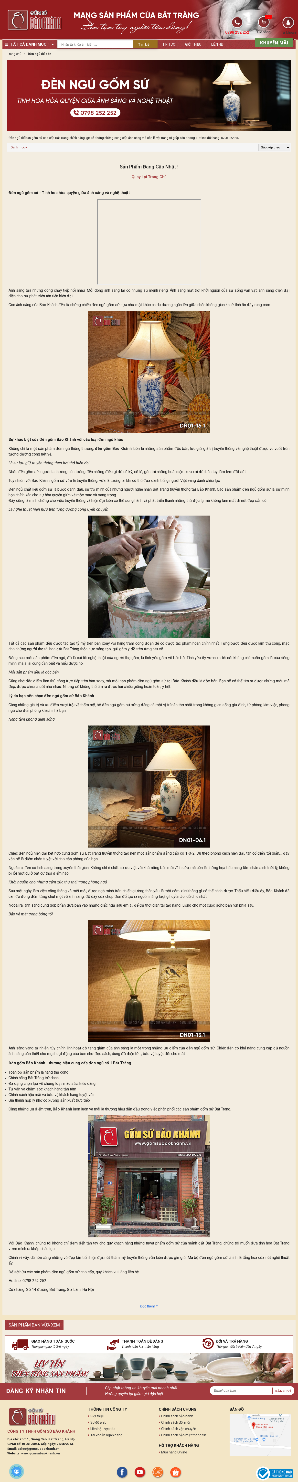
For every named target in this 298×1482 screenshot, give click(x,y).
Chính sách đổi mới (175, 1422)
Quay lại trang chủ (149, 177)
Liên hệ (217, 44)
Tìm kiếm (145, 44)
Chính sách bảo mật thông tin (183, 1435)
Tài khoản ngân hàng (106, 1435)
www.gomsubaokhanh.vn (40, 1453)
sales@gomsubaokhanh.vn (39, 1449)
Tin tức (168, 44)
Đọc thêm (149, 1306)
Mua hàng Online (174, 1452)
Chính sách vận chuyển (178, 1429)
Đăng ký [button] (283, 1391)
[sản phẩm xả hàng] (273, 42)
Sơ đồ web (98, 1422)
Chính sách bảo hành (177, 1416)
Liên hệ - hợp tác (102, 1429)
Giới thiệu (193, 44)
